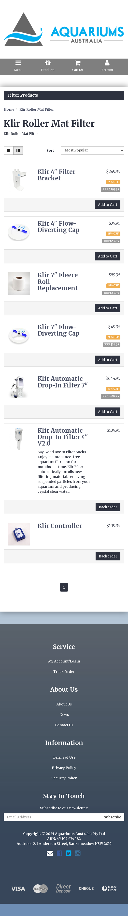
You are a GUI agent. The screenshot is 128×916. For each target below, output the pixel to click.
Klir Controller (60, 526)
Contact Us (64, 725)
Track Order (64, 671)
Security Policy (64, 778)
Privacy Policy (64, 768)
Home (9, 109)
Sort (50, 150)
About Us (64, 704)
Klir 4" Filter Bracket (56, 175)
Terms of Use (64, 757)
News (64, 714)
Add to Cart (107, 204)
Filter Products (22, 95)
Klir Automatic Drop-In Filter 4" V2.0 (63, 437)
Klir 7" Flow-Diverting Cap (59, 330)
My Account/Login (64, 661)
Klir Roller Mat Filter (36, 109)
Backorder (108, 507)
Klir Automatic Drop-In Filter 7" (63, 382)
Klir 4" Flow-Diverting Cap (59, 227)
